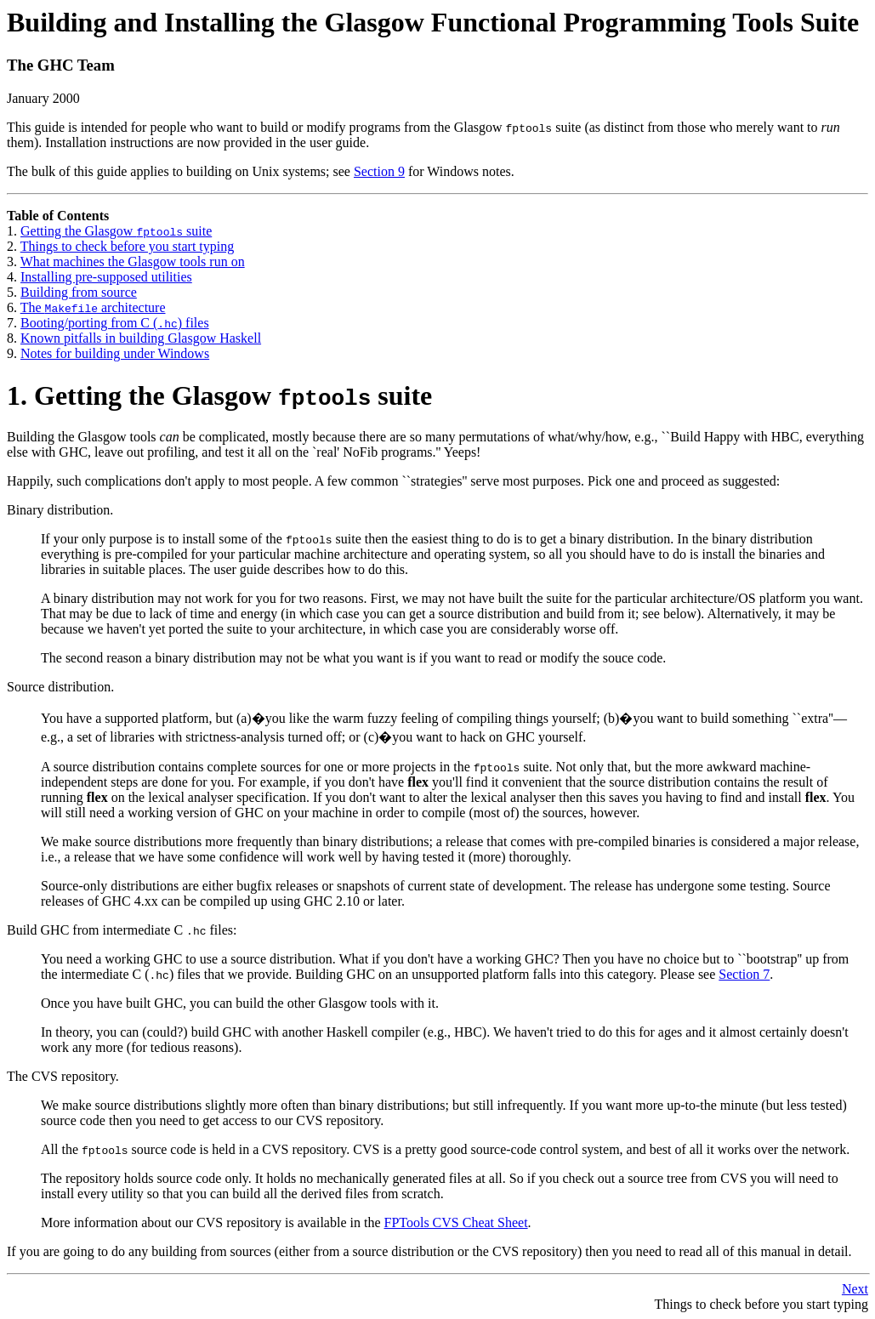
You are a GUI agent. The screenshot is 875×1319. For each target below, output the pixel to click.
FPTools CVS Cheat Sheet (455, 1222)
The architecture (93, 307)
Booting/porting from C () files (114, 323)
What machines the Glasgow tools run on (132, 261)
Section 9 (379, 171)
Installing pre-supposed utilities (106, 277)
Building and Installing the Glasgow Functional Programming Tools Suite (433, 22)
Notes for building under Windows (114, 353)
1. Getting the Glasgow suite (219, 395)
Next (855, 1289)
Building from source (78, 292)
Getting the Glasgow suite (116, 231)
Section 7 (744, 974)
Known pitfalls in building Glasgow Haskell (140, 338)
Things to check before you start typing (127, 246)
